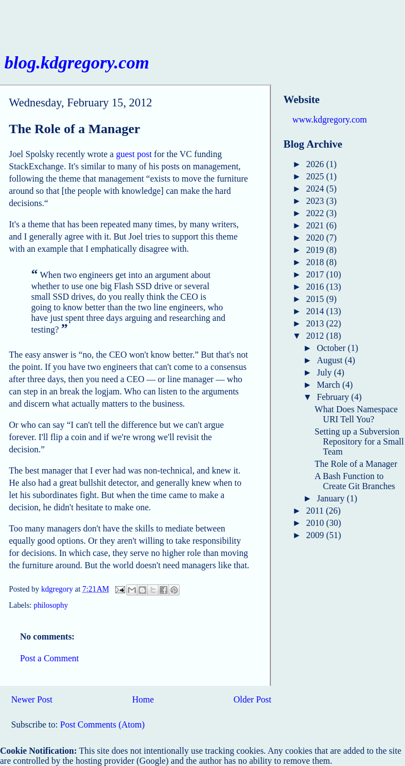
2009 (316, 535)
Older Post (252, 699)
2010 (316, 523)
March (330, 384)
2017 (316, 274)
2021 (316, 225)
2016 (316, 286)
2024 (316, 188)
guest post (133, 154)
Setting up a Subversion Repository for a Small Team (359, 441)
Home (143, 699)
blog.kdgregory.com (76, 62)
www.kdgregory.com (330, 119)
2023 (316, 201)
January (332, 498)
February (334, 397)
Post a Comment (49, 658)
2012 (316, 335)
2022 (316, 213)
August (331, 360)
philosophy (50, 605)
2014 (316, 311)
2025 (316, 176)
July (325, 372)
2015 (316, 299)
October (332, 348)
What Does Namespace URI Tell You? (356, 414)
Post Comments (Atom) (102, 724)
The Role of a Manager (356, 464)
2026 (316, 164)
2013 (316, 323)
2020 (316, 237)
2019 (316, 250)
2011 (315, 510)
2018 (316, 262)
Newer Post (31, 699)
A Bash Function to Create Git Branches (355, 481)
